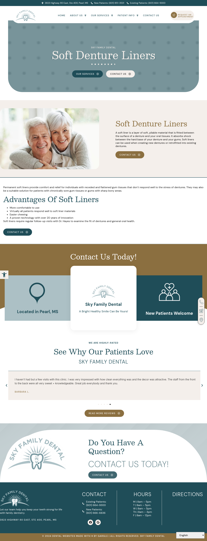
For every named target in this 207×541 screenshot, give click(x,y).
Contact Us (151, 15)
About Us (78, 15)
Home (61, 15)
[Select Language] (190, 535)
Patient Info (128, 15)
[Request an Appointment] (174, 15)
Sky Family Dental (103, 47)
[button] (4, 274)
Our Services (102, 15)
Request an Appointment (185, 15)
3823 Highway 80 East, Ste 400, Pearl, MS (28, 519)
